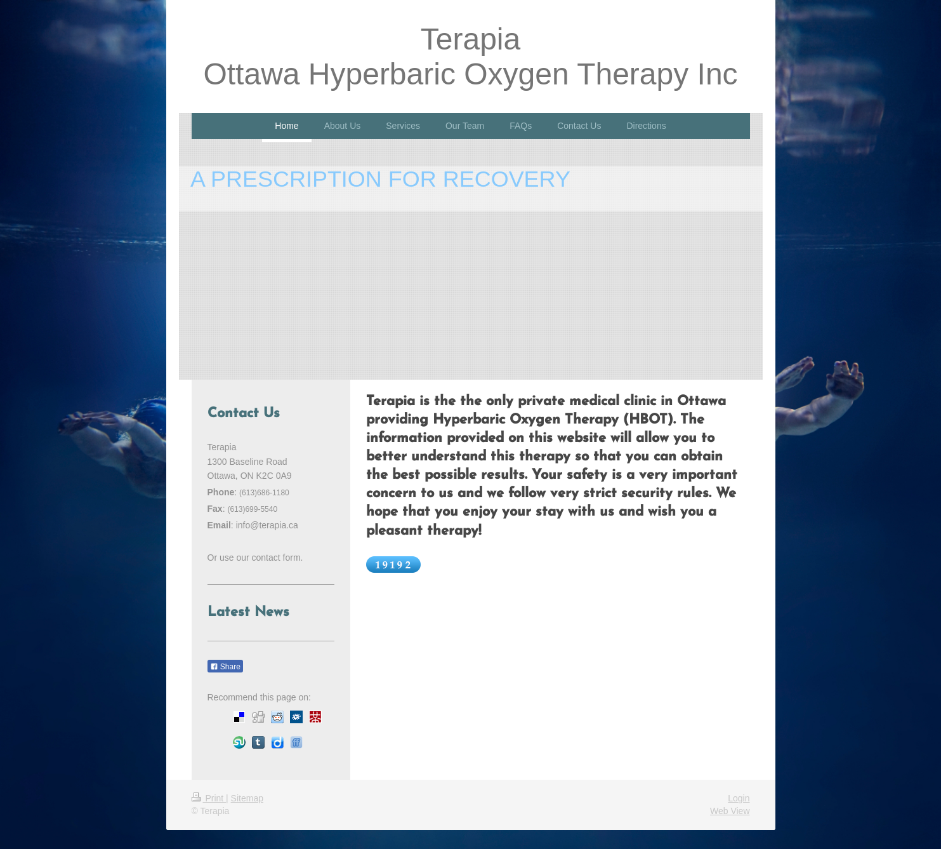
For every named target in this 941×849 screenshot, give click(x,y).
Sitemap (247, 798)
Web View (730, 811)
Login (738, 798)
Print (209, 798)
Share (225, 666)
